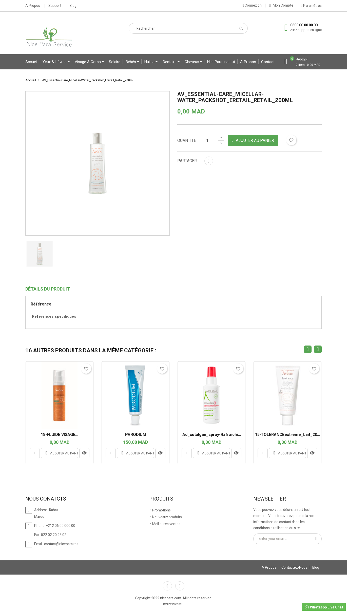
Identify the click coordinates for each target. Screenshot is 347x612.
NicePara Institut (221, 62)
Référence (41, 304)
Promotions (161, 510)
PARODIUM (135, 435)
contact (268, 62)
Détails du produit (47, 289)
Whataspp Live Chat (323, 607)
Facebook (167, 585)
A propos (248, 62)
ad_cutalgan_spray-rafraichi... (211, 435)
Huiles (150, 62)
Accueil (31, 62)
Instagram (179, 585)
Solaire (114, 62)
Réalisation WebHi (173, 604)
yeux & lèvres (55, 62)
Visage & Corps (88, 62)
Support (54, 6)
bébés (131, 62)
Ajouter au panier (253, 140)
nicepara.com (170, 598)
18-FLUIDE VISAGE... (59, 435)
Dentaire (170, 62)
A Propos (32, 6)
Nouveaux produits (166, 517)
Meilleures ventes (165, 524)
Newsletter (269, 499)
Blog (73, 6)
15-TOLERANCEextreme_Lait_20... (287, 435)
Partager (208, 161)
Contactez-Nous (294, 567)
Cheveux (192, 62)
